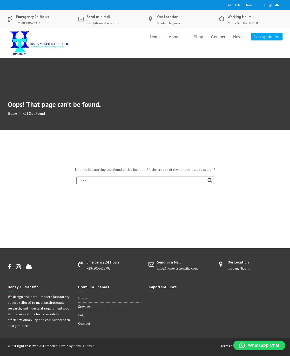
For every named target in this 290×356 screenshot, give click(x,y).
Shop (198, 37)
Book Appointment (267, 36)
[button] (259, 345)
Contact (218, 37)
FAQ (81, 315)
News (250, 5)
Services (84, 306)
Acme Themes (83, 345)
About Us (234, 5)
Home (155, 37)
